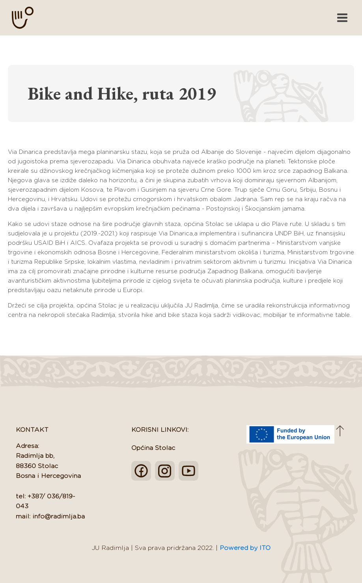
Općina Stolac (153, 448)
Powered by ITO (245, 548)
